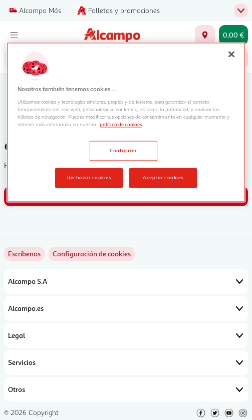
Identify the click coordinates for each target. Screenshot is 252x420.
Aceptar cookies (163, 177)
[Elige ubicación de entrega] (205, 35)
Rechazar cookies (89, 177)
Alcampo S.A (126, 281)
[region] (126, 122)
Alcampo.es (126, 308)
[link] (92, 254)
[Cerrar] (231, 54)
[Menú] (14, 35)
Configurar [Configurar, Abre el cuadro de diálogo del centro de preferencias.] (123, 150)
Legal (126, 335)
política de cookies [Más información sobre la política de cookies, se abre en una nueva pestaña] (121, 124)
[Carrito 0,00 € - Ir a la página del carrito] (233, 35)
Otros (126, 389)
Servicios (126, 362)
